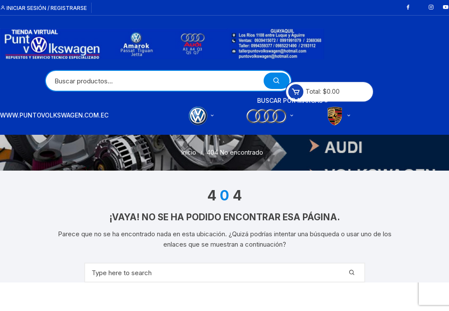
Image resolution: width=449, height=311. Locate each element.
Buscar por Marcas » (292, 100)
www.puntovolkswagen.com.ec (54, 115)
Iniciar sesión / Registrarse (43, 8)
